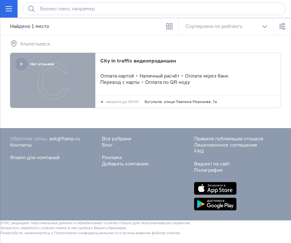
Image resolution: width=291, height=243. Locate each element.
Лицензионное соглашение (225, 145)
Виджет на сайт (212, 164)
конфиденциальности (98, 232)
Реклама (112, 157)
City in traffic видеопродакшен (138, 61)
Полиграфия (208, 170)
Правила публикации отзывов (228, 139)
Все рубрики (116, 139)
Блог (107, 145)
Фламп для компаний (35, 157)
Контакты (21, 145)
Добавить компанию (125, 164)
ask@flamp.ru (64, 139)
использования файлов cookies (151, 232)
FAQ (199, 151)
